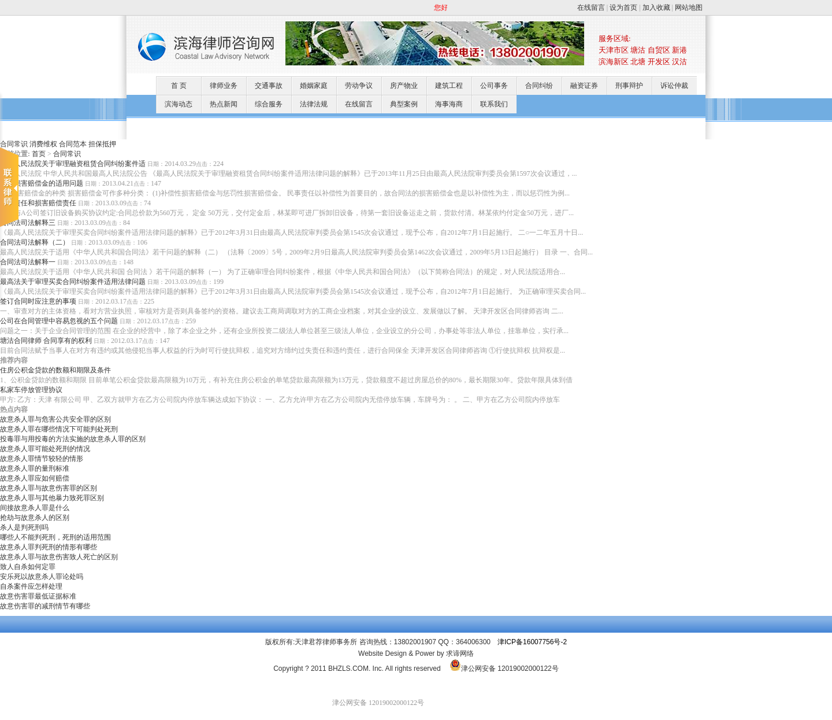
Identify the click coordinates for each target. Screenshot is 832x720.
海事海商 (449, 104)
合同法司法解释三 (27, 223)
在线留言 (591, 7)
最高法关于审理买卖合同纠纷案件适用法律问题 (73, 282)
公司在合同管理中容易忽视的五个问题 (59, 321)
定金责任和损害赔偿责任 (38, 203)
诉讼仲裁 (674, 86)
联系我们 (494, 104)
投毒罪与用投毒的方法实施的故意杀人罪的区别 (73, 439)
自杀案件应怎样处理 (31, 586)
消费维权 (43, 144)
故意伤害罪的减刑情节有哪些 (45, 606)
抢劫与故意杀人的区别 (34, 518)
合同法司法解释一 (27, 262)
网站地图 (689, 7)
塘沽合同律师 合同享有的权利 (46, 341)
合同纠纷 (539, 86)
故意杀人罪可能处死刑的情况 (45, 449)
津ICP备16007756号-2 (532, 642)
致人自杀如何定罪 (27, 567)
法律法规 (314, 104)
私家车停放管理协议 (31, 390)
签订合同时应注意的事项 (38, 301)
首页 (39, 154)
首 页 (179, 86)
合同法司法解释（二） (34, 242)
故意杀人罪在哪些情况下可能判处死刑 (59, 429)
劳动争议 (359, 86)
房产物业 (404, 86)
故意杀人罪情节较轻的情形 (41, 459)
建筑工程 (449, 86)
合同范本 (73, 144)
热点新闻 (223, 104)
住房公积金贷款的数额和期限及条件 (55, 370)
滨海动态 (178, 104)
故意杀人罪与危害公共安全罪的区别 (55, 419)
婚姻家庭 (314, 86)
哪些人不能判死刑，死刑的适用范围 (55, 537)
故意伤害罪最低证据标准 (38, 596)
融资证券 (584, 86)
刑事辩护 (629, 86)
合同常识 (67, 154)
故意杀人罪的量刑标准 (34, 468)
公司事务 (494, 86)
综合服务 (269, 104)
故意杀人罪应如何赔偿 (34, 478)
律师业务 (223, 86)
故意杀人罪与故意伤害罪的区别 (48, 488)
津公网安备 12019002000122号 (504, 668)
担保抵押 (102, 144)
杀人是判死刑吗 (24, 527)
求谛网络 (460, 653)
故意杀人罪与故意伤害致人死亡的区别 (59, 557)
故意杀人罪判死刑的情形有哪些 (48, 547)
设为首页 (623, 7)
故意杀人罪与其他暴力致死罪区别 (52, 498)
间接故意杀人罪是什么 (34, 508)
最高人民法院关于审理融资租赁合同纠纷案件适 (73, 164)
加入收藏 (656, 7)
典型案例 (404, 104)
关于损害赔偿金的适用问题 (41, 183)
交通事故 (269, 86)
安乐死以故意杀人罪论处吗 (41, 577)
